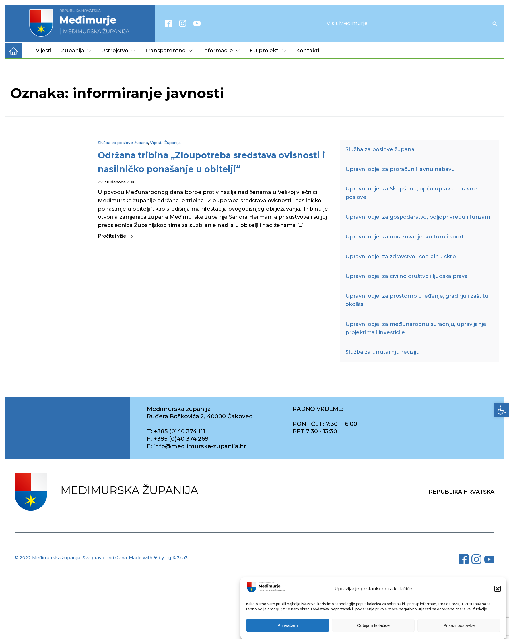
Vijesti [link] (43, 50)
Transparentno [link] (169, 50)
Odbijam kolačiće (373, 625)
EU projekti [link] (268, 50)
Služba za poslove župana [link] (123, 142)
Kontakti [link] (307, 50)
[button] (497, 589)
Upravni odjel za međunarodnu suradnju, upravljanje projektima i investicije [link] (415, 328)
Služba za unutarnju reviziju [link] (382, 352)
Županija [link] (76, 50)
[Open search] (495, 23)
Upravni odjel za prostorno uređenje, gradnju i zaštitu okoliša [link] (417, 300)
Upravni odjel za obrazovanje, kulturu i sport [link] (404, 237)
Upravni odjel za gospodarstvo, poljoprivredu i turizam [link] (417, 217)
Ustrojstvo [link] (118, 50)
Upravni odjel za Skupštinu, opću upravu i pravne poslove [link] (411, 193)
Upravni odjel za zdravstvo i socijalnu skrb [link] (400, 256)
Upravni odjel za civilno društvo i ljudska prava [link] (406, 276)
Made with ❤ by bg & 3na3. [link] (159, 557)
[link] (501, 410)
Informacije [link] (221, 50)
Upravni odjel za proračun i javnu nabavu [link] (400, 169)
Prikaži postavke (459, 625)
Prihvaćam (287, 625)
